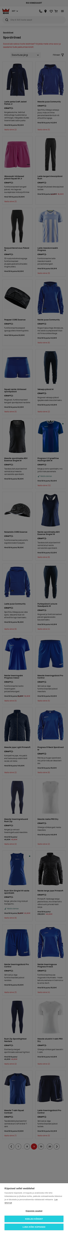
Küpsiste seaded (34, 1211)
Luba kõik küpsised (34, 1227)
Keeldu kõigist (34, 1219)
